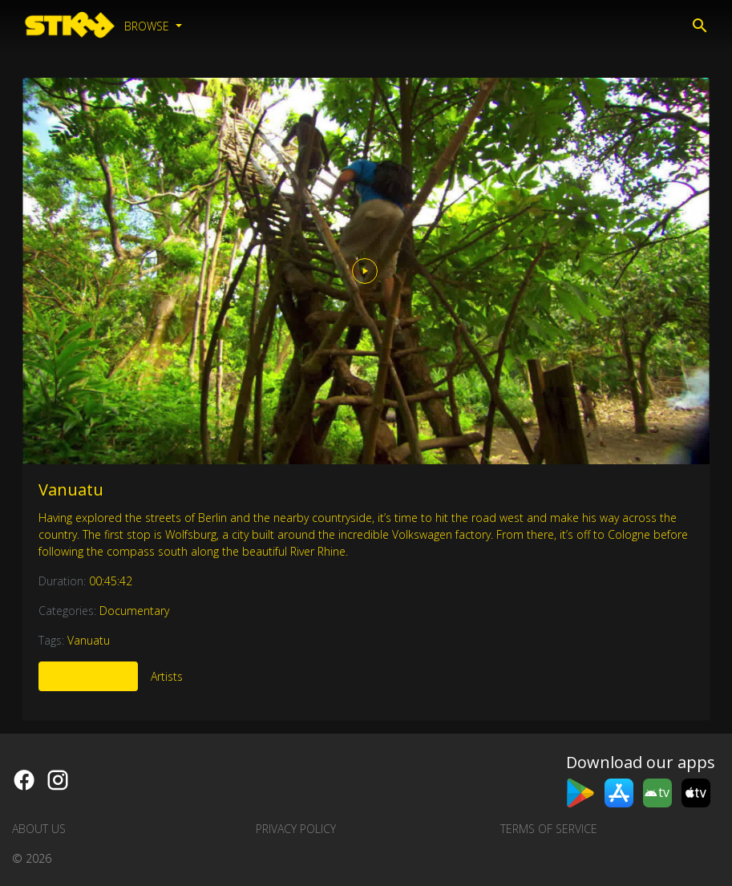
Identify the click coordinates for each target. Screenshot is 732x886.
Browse (148, 26)
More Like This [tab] (88, 676)
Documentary (134, 610)
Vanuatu (70, 489)
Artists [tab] (167, 676)
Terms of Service (548, 828)
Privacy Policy (296, 828)
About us (39, 828)
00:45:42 (110, 581)
